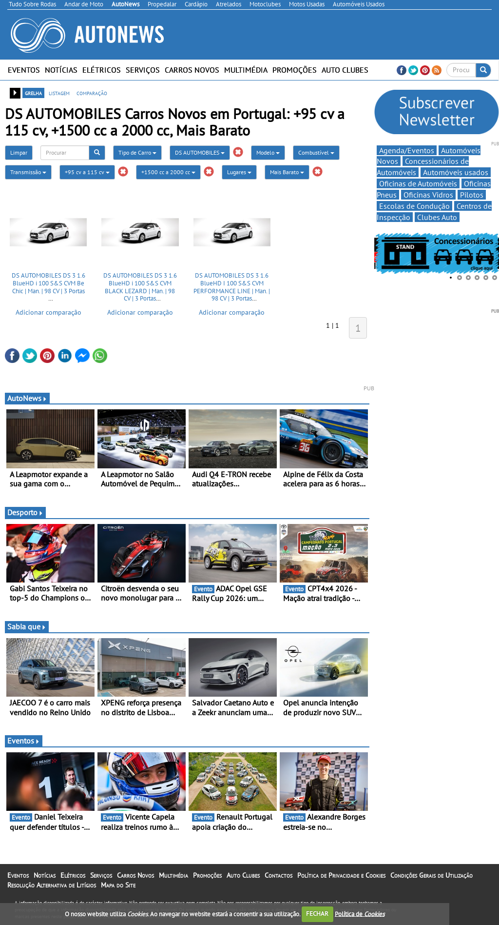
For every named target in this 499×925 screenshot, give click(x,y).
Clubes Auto (437, 217)
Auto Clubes (345, 70)
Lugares (239, 172)
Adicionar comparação (48, 312)
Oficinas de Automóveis (418, 183)
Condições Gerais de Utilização (431, 875)
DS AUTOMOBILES (200, 152)
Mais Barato (287, 172)
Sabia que (26, 626)
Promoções (294, 70)
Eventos (24, 70)
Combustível (316, 152)
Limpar (18, 152)
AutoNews (27, 398)
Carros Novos (192, 70)
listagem (59, 92)
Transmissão (28, 172)
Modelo (268, 152)
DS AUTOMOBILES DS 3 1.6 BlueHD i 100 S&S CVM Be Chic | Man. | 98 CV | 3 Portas (48, 283)
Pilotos (471, 195)
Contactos (278, 875)
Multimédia (246, 70)
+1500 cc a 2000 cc (168, 172)
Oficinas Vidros (428, 195)
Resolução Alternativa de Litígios (51, 885)
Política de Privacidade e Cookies (341, 875)
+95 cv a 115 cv (87, 172)
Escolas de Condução (414, 206)
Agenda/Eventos (406, 150)
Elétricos (101, 70)
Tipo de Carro (137, 152)
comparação (92, 92)
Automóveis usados (455, 172)
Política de (359, 913)
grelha (33, 92)
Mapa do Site (118, 885)
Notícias (61, 70)
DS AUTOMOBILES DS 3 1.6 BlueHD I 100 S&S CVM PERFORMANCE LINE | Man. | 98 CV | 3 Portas (231, 286)
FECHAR (317, 913)
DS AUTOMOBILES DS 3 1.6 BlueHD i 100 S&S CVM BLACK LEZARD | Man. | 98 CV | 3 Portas (140, 286)
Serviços (143, 70)
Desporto (25, 512)
